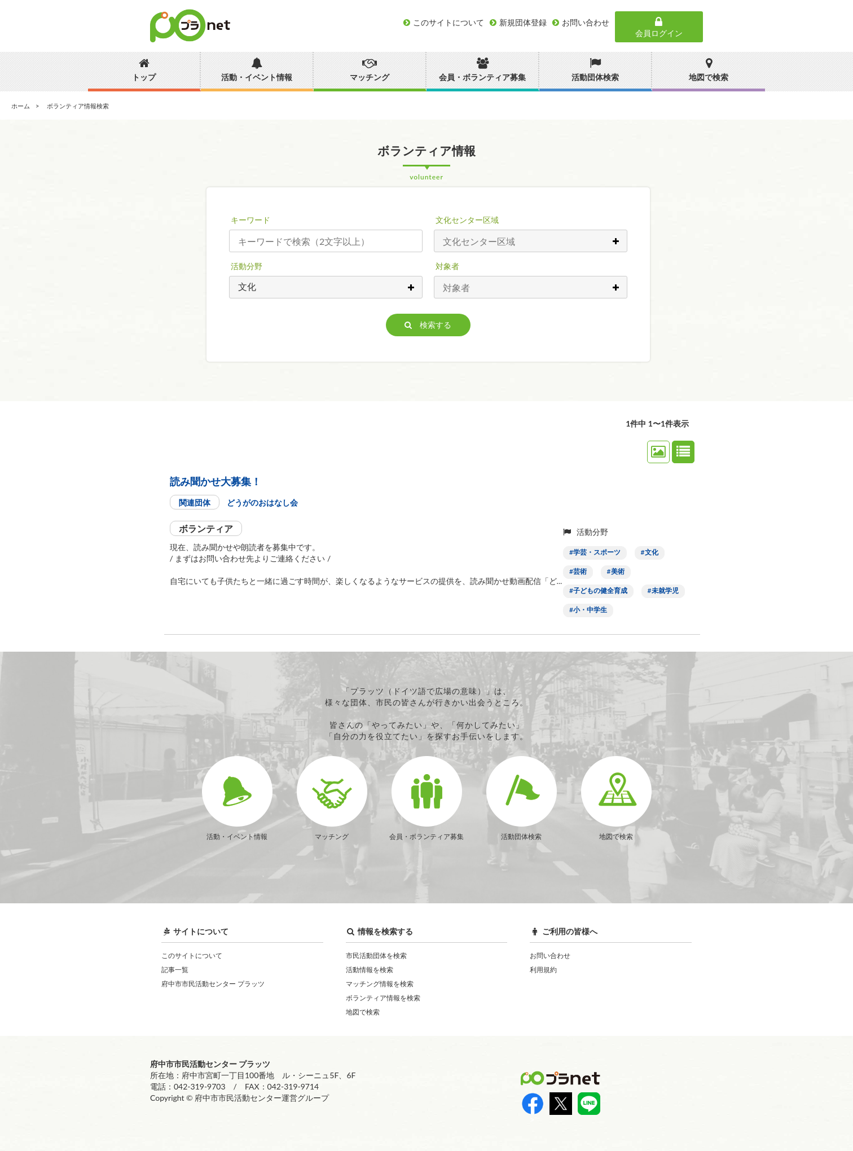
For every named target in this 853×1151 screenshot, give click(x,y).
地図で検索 (363, 1012)
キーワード (250, 220)
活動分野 (246, 266)
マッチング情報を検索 (380, 983)
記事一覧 (174, 969)
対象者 (447, 266)
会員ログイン (659, 27)
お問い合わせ (550, 955)
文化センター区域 (467, 220)
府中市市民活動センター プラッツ (213, 983)
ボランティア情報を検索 (383, 998)
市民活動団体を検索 (376, 955)
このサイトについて (191, 955)
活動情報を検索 (369, 969)
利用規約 (543, 969)
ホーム (20, 105)
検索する (427, 325)
